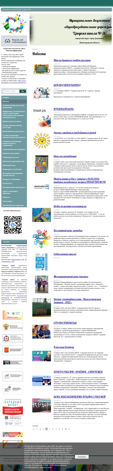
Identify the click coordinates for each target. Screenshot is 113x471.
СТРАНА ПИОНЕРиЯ (65, 322)
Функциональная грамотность (14, 187)
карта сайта (27, 9)
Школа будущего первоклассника (72, 60)
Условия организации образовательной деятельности (14, 136)
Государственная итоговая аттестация (12, 126)
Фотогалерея (7, 201)
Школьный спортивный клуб (13, 161)
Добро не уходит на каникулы (70, 206)
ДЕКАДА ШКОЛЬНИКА (67, 85)
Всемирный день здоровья (68, 230)
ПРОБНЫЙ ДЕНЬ (64, 109)
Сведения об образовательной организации (13, 106)
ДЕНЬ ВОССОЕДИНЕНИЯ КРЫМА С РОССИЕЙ (80, 396)
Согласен (82, 457)
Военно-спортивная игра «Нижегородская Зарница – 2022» (77, 300)
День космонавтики (65, 156)
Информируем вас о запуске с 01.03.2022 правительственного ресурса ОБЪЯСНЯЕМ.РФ (80, 180)
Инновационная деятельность (13, 131)
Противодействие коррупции (13, 205)
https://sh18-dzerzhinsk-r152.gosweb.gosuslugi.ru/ (13, 81)
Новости (6, 101)
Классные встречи (64, 347)
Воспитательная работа (11, 153)
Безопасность (7, 183)
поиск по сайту (16, 9)
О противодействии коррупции (14, 149)
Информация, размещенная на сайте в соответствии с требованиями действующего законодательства (14, 114)
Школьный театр (9, 165)
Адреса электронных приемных (10, 192)
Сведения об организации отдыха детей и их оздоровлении (12, 143)
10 (66, 429)
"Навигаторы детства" (11, 157)
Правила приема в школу (12, 121)
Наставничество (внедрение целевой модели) (13, 174)
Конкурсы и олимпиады (11, 179)
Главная (6, 97)
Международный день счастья (71, 276)
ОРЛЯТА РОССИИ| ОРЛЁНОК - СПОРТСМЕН (78, 371)
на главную (6, 9)
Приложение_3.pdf (8, 261)
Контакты (6, 197)
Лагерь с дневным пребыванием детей (75, 132)
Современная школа (65, 254)
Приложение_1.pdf (17, 259)
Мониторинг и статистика (12, 169)
